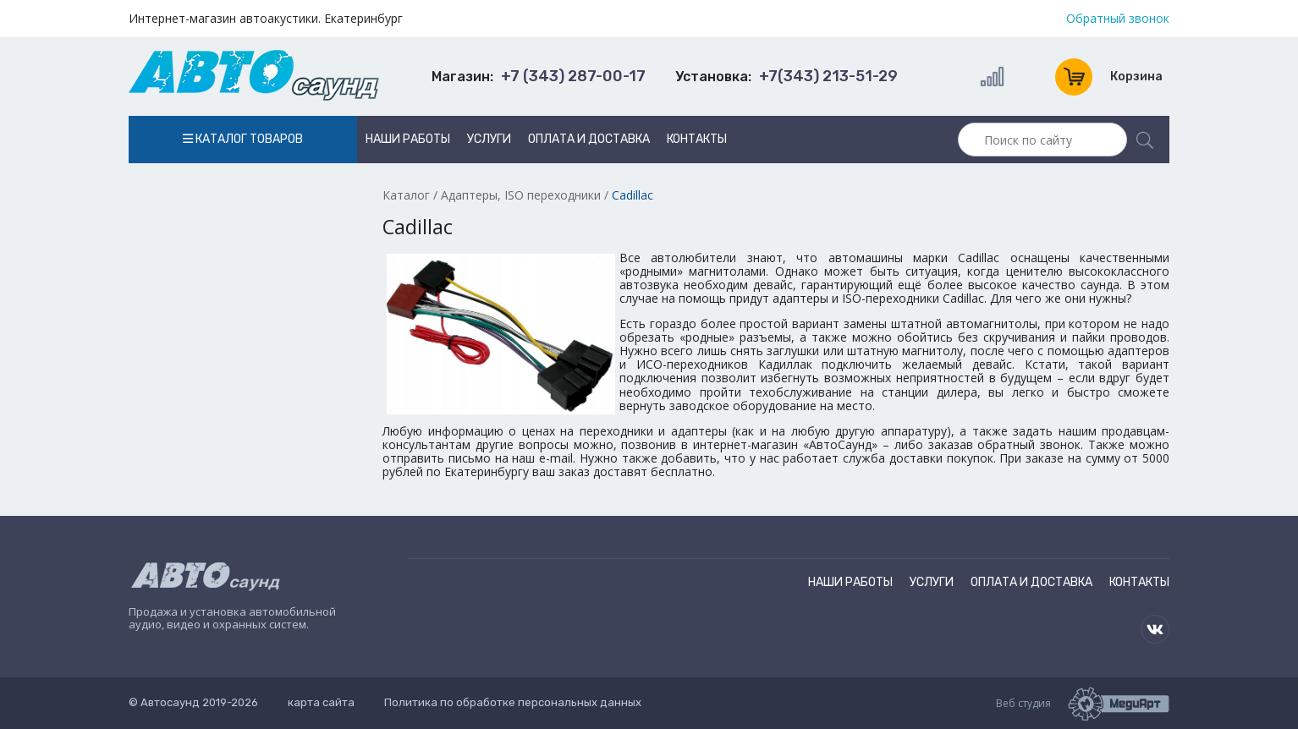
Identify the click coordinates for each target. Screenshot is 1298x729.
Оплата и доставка (589, 139)
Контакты (697, 139)
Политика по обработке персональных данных (512, 702)
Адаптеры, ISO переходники (521, 195)
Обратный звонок (1117, 18)
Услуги (489, 139)
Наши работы (408, 139)
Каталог (406, 195)
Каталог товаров (243, 139)
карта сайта (321, 702)
